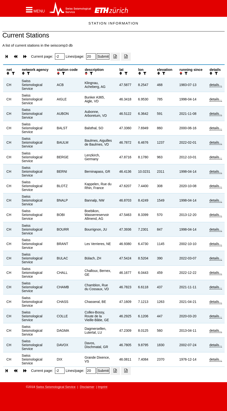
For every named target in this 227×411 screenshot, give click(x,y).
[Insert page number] (60, 56)
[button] (35, 10)
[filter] (13, 73)
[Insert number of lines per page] (91, 56)
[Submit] (103, 56)
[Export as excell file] (115, 57)
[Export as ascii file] (126, 57)
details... (215, 85)
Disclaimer (87, 387)
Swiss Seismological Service (56, 387)
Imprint (103, 387)
